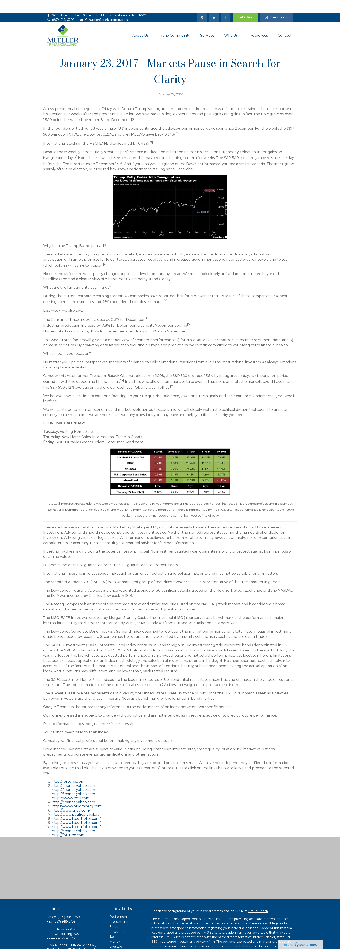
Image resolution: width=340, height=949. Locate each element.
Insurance (117, 919)
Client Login (276, 4)
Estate (114, 914)
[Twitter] (202, 4)
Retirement (118, 904)
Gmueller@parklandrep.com (104, 7)
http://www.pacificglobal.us (75, 801)
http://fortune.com (68, 768)
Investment (119, 909)
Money (115, 929)
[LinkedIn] (214, 4)
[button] (140, 22)
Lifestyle (116, 934)
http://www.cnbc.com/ (71, 797)
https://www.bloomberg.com (76, 793)
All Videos (117, 944)
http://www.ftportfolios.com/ (76, 805)
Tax (112, 924)
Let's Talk (245, 4)
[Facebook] (225, 4)
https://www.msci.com (70, 785)
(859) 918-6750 (60, 7)
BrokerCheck (258, 898)
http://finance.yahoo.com (73, 773)
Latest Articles (120, 939)
